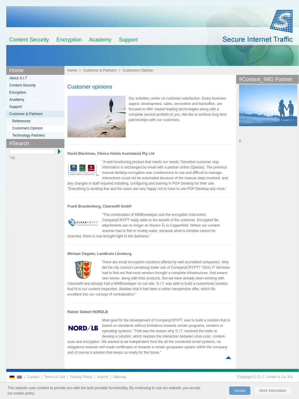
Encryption (69, 40)
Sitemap (119, 377)
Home (16, 70)
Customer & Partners (99, 70)
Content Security (29, 40)
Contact (33, 377)
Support (128, 40)
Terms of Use (54, 377)
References (21, 121)
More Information (272, 391)
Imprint (102, 377)
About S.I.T (18, 78)
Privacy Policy (81, 377)
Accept (239, 391)
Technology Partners (28, 135)
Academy (100, 40)
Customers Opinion (138, 70)
